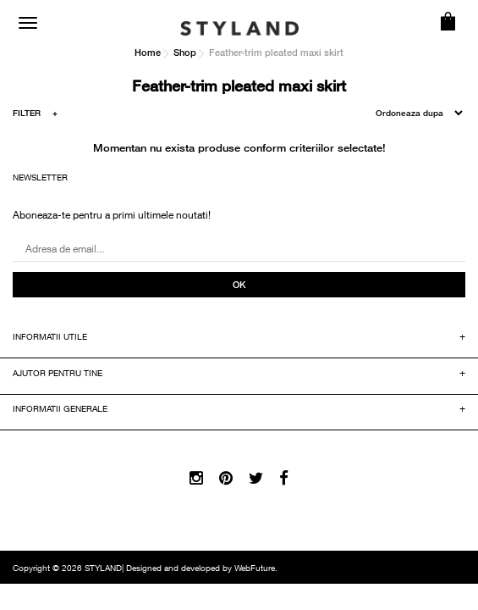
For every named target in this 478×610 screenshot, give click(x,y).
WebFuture (254, 569)
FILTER (35, 115)
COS (448, 21)
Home (148, 52)
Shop (184, 52)
